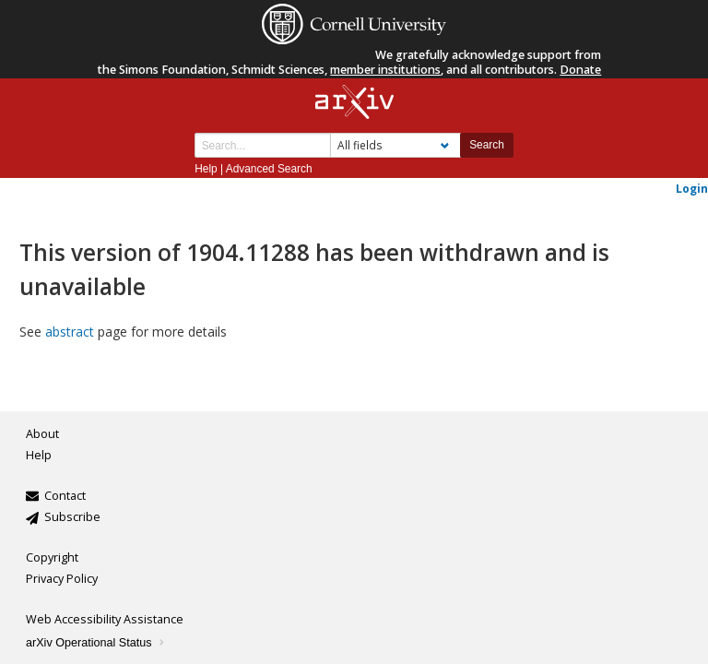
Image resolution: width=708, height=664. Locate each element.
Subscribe (72, 517)
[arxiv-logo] (354, 103)
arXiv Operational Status (96, 642)
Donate (580, 69)
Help (206, 168)
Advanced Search (269, 168)
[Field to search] (395, 145)
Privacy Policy (62, 579)
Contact (65, 496)
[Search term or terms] (263, 145)
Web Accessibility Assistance (104, 619)
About (42, 434)
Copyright (52, 557)
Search (486, 144)
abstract (69, 331)
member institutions (385, 69)
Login (692, 188)
